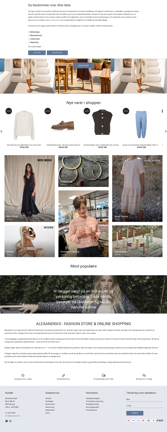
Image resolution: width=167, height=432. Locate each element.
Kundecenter (50, 404)
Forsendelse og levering (94, 401)
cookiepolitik (54, 20)
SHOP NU (10, 219)
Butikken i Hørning (70, 251)
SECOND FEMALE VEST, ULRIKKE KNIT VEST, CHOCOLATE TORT (103, 145)
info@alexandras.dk (12, 416)
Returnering (50, 407)
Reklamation (50, 410)
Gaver (48, 413)
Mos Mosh (12, 216)
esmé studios (121, 216)
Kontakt (48, 398)
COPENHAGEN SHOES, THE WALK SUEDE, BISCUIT (64, 145)
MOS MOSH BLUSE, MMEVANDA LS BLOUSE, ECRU (25, 145)
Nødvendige (35, 32)
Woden (10, 251)
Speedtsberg (121, 251)
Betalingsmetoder (92, 404)
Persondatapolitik (92, 407)
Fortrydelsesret (91, 410)
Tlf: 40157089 (10, 413)
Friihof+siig (66, 181)
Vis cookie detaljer (34, 47)
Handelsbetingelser (93, 398)
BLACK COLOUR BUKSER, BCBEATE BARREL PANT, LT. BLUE (142, 145)
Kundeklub (49, 401)
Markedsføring (36, 35)
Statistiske (34, 42)
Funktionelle (35, 39)
